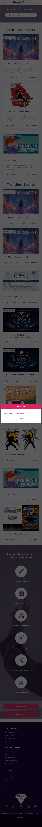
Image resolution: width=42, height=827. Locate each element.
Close (21, 418)
